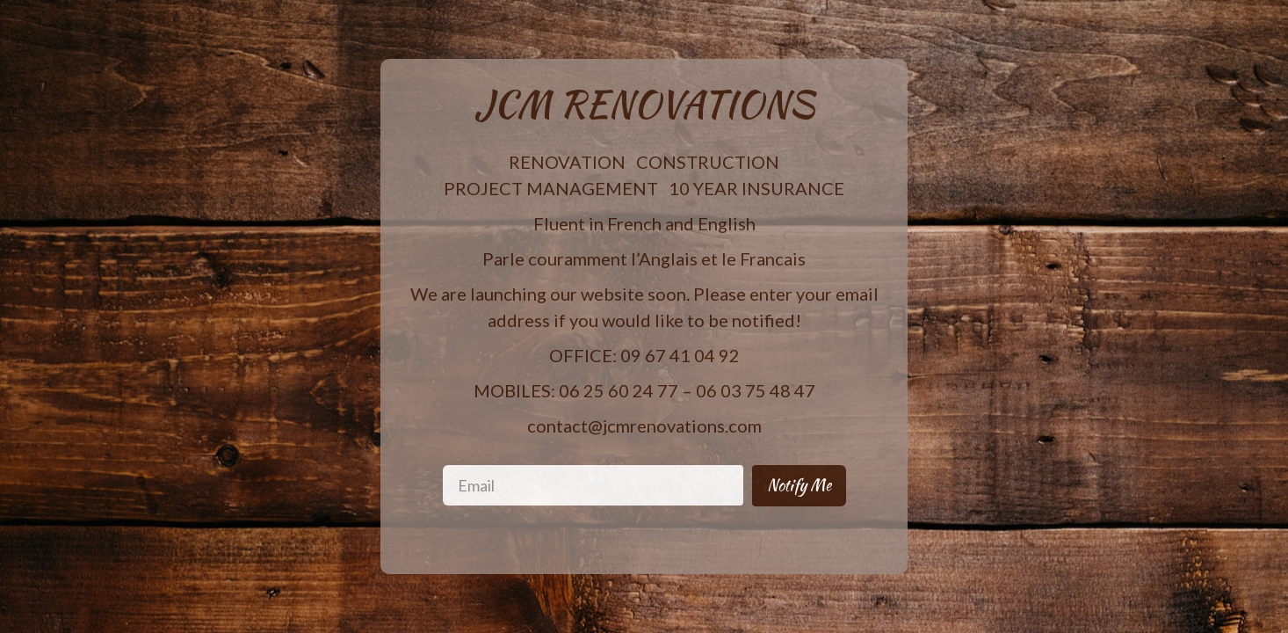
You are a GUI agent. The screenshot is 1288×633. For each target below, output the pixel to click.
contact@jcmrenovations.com (644, 425)
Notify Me (799, 485)
